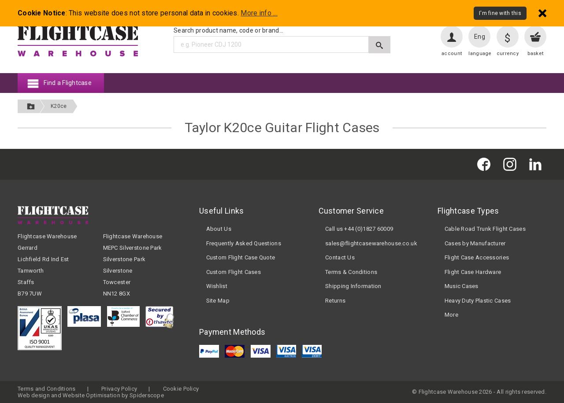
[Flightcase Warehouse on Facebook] (486, 164)
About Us (218, 229)
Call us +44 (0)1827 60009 (359, 229)
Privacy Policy (119, 388)
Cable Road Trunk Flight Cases (485, 229)
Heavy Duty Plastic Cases (478, 300)
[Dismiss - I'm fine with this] (542, 13)
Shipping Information (353, 286)
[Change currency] (508, 37)
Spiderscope (147, 395)
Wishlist (216, 286)
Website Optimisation (91, 395)
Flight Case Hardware (473, 272)
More (451, 314)
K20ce (59, 106)
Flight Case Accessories (477, 257)
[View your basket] (535, 37)
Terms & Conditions (351, 272)
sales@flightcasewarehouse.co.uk (371, 243)
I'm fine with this (500, 13)
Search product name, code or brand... (228, 30)
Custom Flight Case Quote (240, 257)
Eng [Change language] (479, 36)
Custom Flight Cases (233, 272)
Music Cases (462, 286)
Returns (335, 300)
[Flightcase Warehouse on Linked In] (537, 164)
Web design (34, 395)
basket (535, 53)
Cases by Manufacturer (475, 243)
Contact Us (340, 257)
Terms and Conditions (47, 388)
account (452, 53)
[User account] (452, 37)
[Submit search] (379, 44)
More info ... (259, 13)
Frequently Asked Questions (243, 243)
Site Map (218, 300)
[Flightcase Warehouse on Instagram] (512, 164)
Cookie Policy (181, 388)
